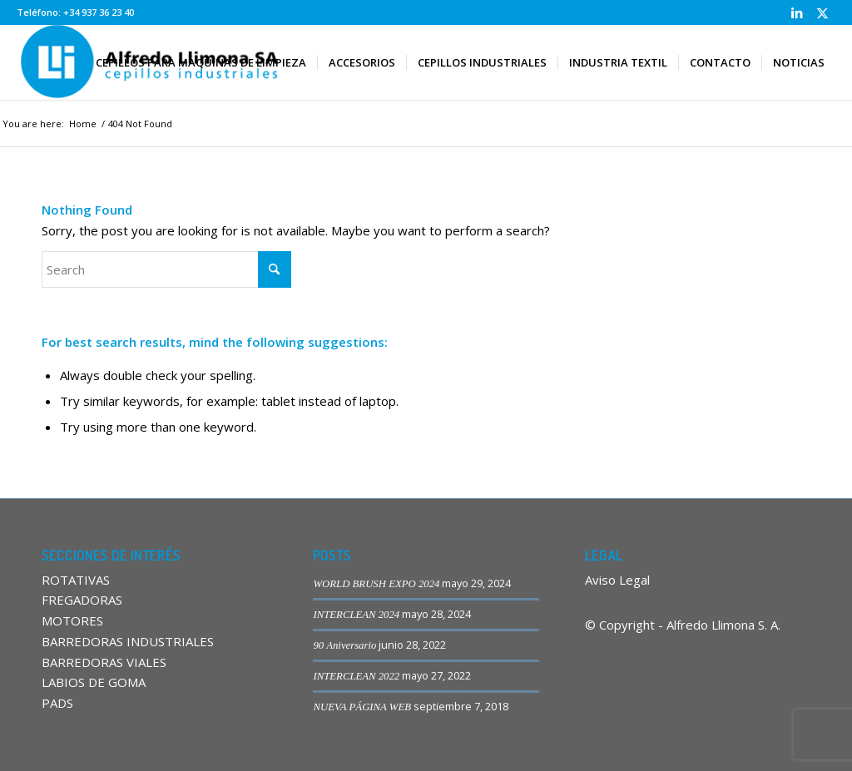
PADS (57, 702)
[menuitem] (201, 62)
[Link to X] (822, 12)
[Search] (166, 269)
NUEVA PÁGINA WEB (362, 707)
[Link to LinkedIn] (797, 12)
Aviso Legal (617, 579)
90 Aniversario (344, 645)
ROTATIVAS (76, 579)
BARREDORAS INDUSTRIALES (128, 641)
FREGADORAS (82, 599)
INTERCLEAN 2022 (356, 676)
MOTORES (72, 620)
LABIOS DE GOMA (94, 682)
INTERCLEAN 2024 (356, 614)
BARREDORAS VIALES (104, 662)
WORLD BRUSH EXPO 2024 (376, 584)
